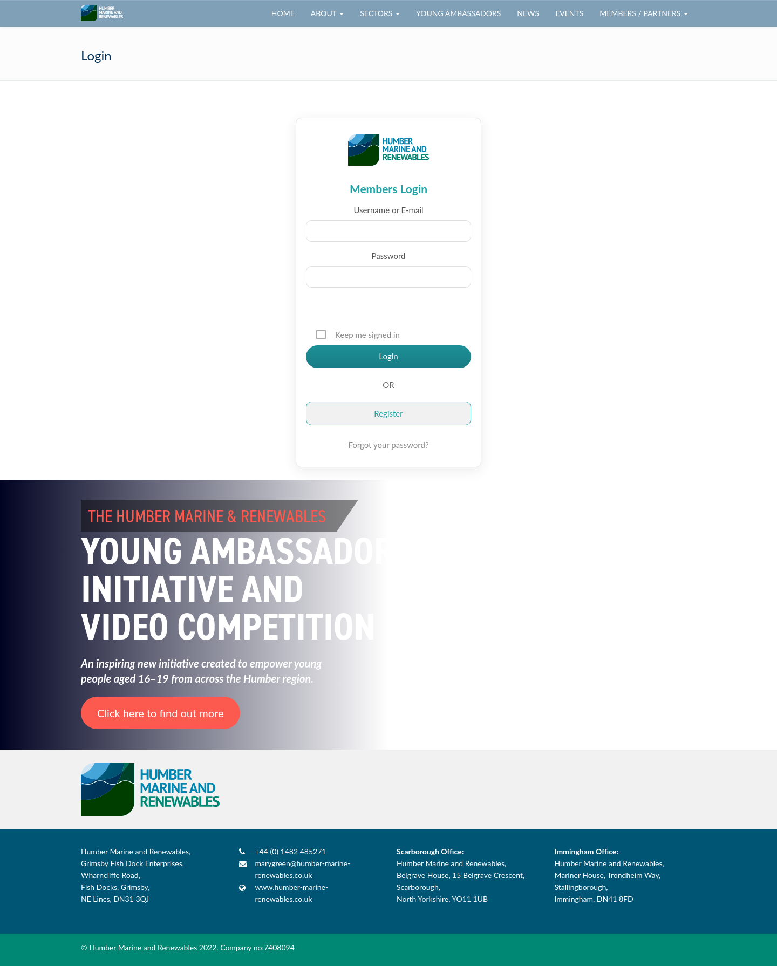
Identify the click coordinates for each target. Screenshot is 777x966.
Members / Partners (643, 13)
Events (569, 13)
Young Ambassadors (458, 13)
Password (389, 256)
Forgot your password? (388, 445)
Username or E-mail (388, 210)
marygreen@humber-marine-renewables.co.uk (303, 869)
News (528, 13)
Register (388, 413)
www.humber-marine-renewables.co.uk (292, 892)
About (327, 13)
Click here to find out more (160, 712)
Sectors (380, 13)
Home (283, 13)
